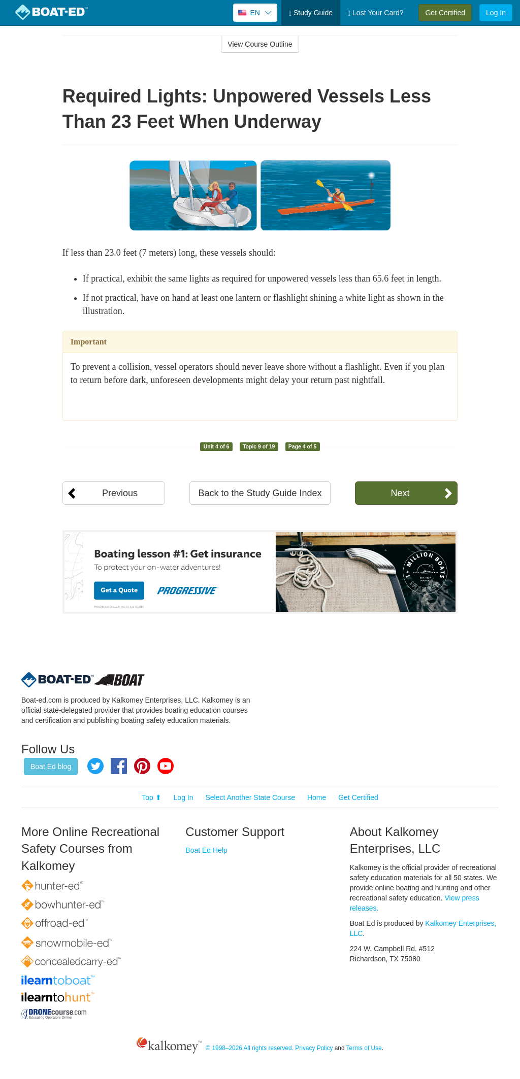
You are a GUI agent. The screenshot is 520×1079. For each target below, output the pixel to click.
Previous (120, 493)
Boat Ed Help (206, 850)
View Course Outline (260, 44)
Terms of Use (364, 1048)
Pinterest (142, 766)
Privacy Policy (314, 1048)
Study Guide (311, 13)
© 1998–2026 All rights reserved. (250, 1048)
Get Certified (445, 13)
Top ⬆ (151, 797)
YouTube (165, 766)
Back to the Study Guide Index (259, 493)
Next (400, 493)
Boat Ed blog (50, 766)
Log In (496, 13)
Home (316, 797)
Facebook (119, 766)
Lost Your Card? (375, 13)
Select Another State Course (250, 797)
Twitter (95, 766)
